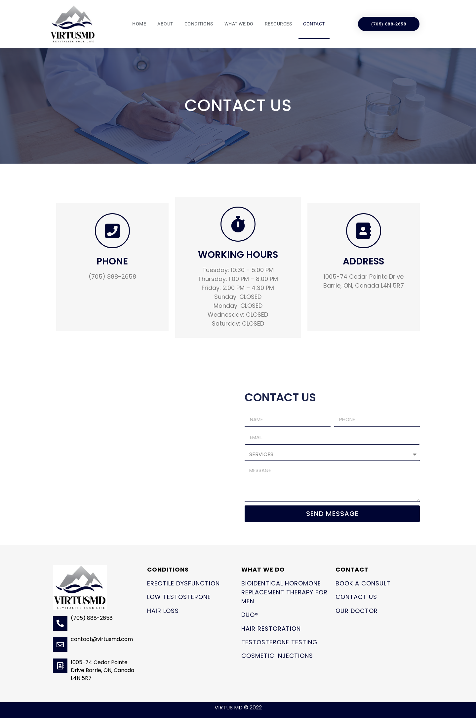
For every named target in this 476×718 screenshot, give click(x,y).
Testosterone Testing (279, 642)
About (165, 23)
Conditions (198, 23)
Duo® (249, 615)
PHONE (112, 261)
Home (139, 23)
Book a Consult (363, 583)
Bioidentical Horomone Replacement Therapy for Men (284, 592)
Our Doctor (357, 611)
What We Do (239, 23)
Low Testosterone (179, 597)
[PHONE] (112, 230)
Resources (278, 23)
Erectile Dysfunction (183, 583)
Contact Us (356, 597)
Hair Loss (163, 611)
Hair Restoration (271, 628)
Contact (314, 23)
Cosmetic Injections (277, 656)
